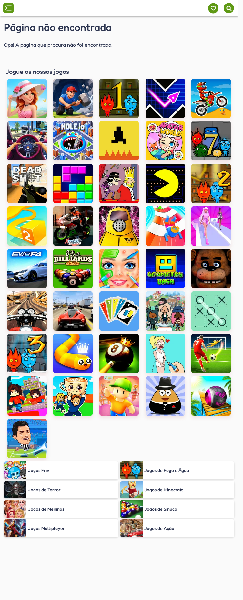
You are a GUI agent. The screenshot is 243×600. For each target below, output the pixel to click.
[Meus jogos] (213, 8)
